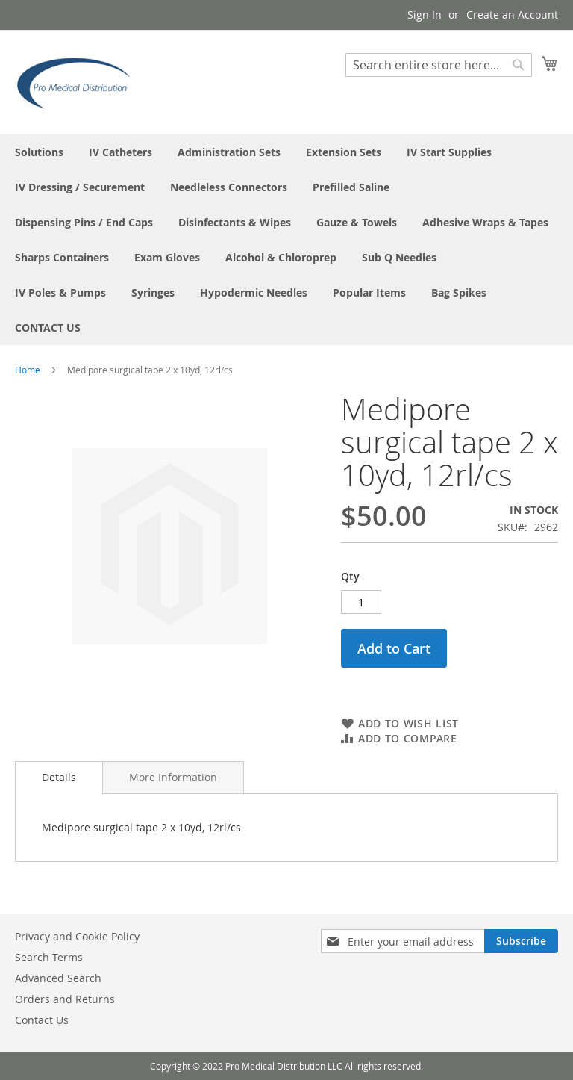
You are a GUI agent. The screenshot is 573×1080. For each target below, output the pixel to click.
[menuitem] (39, 152)
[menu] (286, 239)
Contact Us (42, 1020)
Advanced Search (58, 978)
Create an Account (512, 14)
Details (59, 777)
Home (27, 370)
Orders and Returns (65, 999)
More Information (173, 777)
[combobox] (438, 65)
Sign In (424, 14)
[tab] (59, 777)
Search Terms (49, 957)
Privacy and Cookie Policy (77, 936)
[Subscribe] (521, 941)
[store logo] (78, 81)
